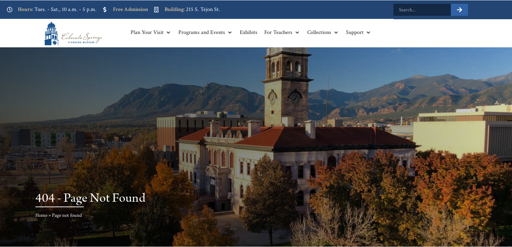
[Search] (459, 10)
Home (41, 215)
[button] (151, 32)
